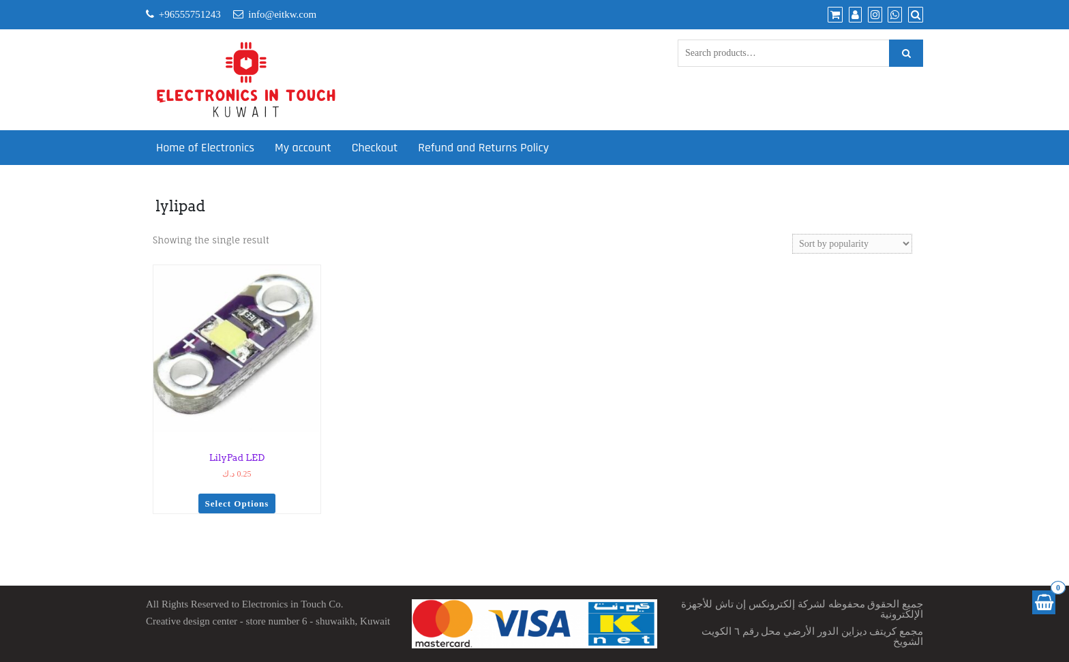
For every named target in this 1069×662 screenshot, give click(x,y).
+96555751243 (190, 14)
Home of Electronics (205, 147)
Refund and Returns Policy (483, 147)
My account (303, 147)
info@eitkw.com (282, 14)
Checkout (374, 147)
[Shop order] (852, 244)
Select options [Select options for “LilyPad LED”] (237, 503)
